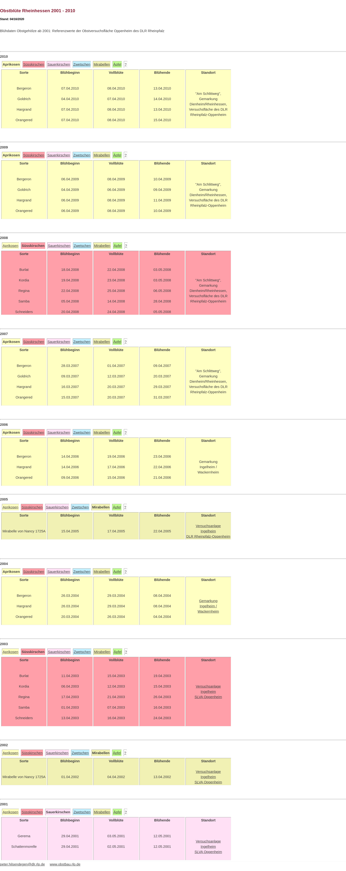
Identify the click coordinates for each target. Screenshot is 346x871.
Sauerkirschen (59, 64)
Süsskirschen (33, 64)
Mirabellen (102, 64)
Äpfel (117, 64)
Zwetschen (81, 64)
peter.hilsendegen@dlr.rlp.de (22, 864)
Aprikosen (10, 246)
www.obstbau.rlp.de (65, 864)
